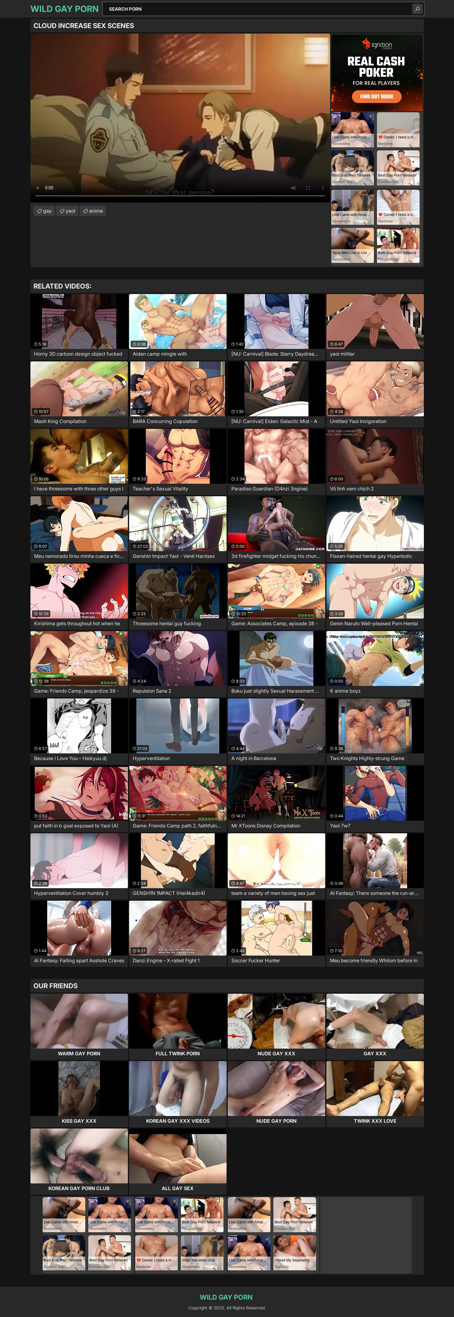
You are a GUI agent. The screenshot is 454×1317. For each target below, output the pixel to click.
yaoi (70, 211)
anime (96, 211)
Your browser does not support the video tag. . (180, 118)
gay (47, 211)
